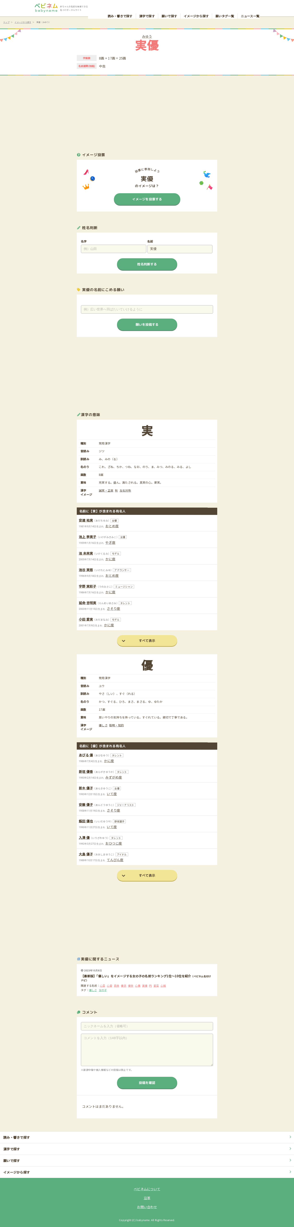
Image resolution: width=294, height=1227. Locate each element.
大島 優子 (86, 854)
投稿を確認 (147, 1082)
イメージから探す (196, 7)
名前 (150, 241)
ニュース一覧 (250, 7)
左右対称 (125, 490)
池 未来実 (86, 553)
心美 (137, 986)
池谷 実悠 (86, 569)
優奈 (131, 986)
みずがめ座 (113, 777)
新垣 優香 (86, 771)
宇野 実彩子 (87, 586)
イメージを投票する (147, 199)
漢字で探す (147, 7)
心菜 (102, 986)
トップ (6, 22)
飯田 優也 (86, 821)
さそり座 (113, 608)
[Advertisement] (147, 110)
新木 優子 (86, 788)
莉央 (116, 986)
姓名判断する (147, 264)
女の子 (103, 990)
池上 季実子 (87, 536)
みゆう (147, 36)
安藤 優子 (86, 804)
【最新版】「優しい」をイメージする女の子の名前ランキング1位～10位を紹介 (136, 976)
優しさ (103, 725)
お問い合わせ (147, 1206)
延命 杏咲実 (87, 602)
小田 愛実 (86, 619)
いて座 (112, 793)
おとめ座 (112, 525)
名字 (84, 241)
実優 (145, 986)
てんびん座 (115, 859)
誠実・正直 (106, 490)
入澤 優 (84, 837)
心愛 (109, 986)
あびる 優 (86, 755)
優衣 (123, 986)
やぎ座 (110, 542)
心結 (163, 986)
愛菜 (156, 986)
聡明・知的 (116, 725)
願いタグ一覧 (224, 7)
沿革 (147, 1197)
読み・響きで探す (120, 7)
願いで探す (169, 7)
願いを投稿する (147, 324)
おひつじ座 (113, 843)
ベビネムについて (147, 1188)
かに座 (110, 558)
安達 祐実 (86, 520)
